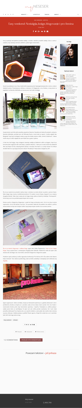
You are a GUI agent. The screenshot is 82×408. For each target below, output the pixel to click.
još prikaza (50, 353)
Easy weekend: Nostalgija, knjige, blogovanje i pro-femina (41, 23)
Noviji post (19, 331)
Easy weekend (38, 20)
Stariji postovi (28, 331)
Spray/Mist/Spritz (70, 107)
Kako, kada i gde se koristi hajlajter (71, 75)
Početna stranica (39, 331)
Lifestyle (36, 14)
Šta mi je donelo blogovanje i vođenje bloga (15, 248)
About (56, 14)
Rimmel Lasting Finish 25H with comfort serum (71, 98)
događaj (5, 260)
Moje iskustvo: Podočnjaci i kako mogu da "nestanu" (72, 87)
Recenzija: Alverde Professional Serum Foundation (71, 118)
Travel (47, 14)
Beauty (23, 14)
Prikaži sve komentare (31, 340)
